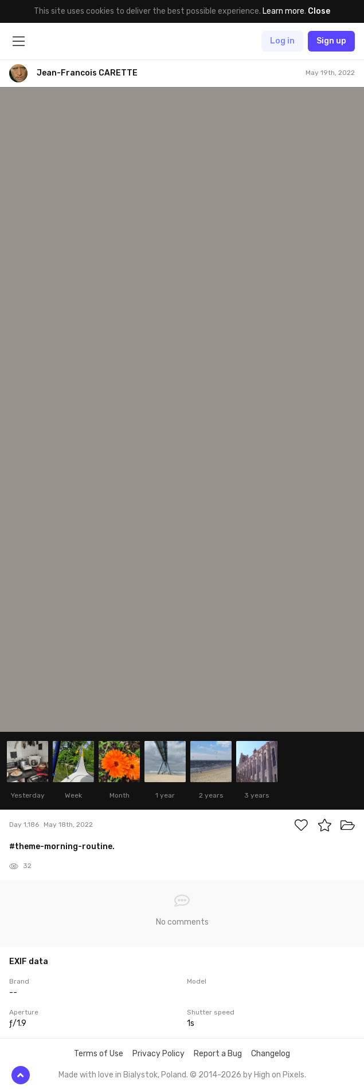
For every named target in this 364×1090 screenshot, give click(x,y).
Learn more (283, 11)
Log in (282, 41)
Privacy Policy (158, 1054)
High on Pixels (279, 1075)
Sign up (331, 41)
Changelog (270, 1054)
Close (319, 11)
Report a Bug (218, 1054)
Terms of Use (98, 1054)
